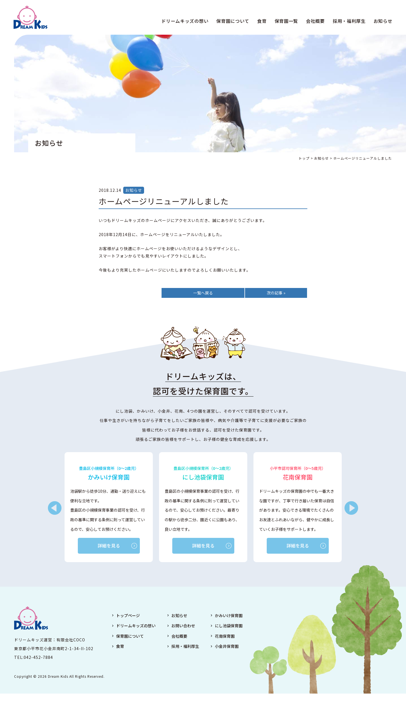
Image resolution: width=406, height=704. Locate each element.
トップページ (128, 615)
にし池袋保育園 (228, 626)
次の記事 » (276, 293)
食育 (261, 20)
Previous (54, 508)
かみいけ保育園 (228, 615)
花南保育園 (225, 636)
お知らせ (382, 20)
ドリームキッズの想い (184, 20)
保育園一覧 (286, 20)
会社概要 (314, 20)
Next (351, 508)
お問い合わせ (183, 626)
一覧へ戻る (203, 293)
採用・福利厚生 (348, 20)
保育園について (232, 20)
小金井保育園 (227, 646)
